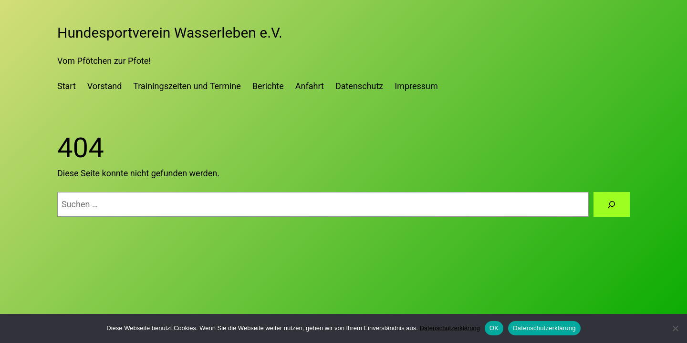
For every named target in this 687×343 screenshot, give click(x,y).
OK (494, 328)
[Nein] (675, 328)
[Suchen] (611, 204)
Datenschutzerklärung (449, 328)
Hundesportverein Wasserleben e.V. (169, 32)
